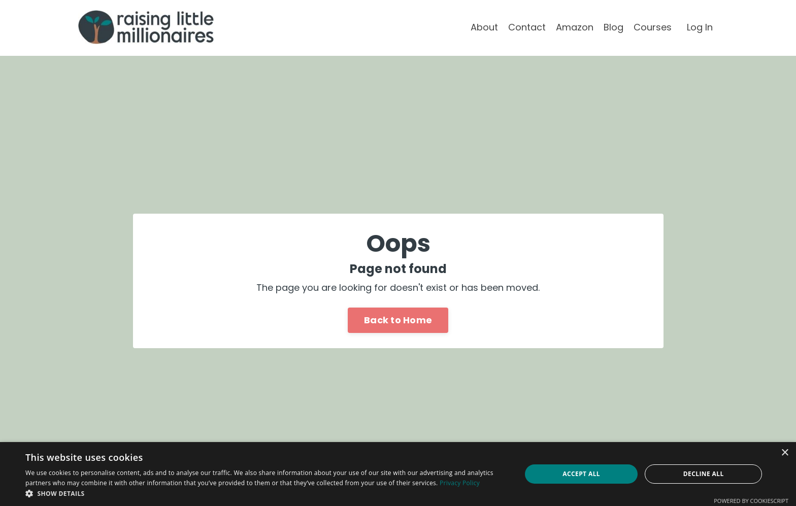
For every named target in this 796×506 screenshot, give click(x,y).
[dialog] (398, 474)
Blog (613, 27)
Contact (527, 27)
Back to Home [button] (398, 320)
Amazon (574, 27)
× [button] (784, 453)
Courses (653, 27)
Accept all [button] (581, 473)
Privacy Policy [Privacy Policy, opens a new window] (460, 483)
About (484, 27)
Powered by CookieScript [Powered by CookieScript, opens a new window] (751, 500)
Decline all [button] (703, 473)
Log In (700, 27)
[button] (266, 493)
